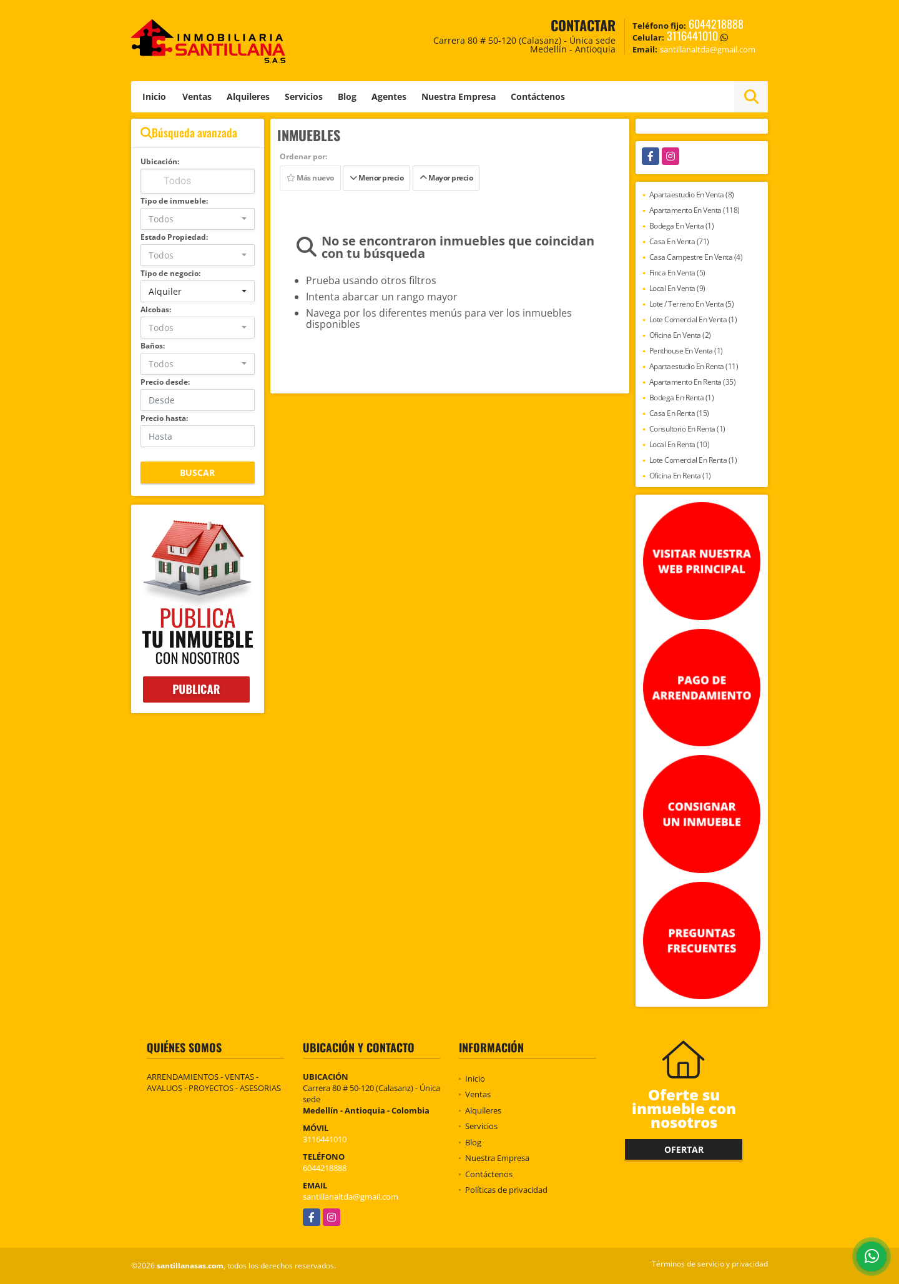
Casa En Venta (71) (679, 241)
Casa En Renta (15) (679, 413)
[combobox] (197, 219)
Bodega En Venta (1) (681, 225)
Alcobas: (155, 309)
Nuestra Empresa (458, 96)
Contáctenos (538, 96)
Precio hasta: (164, 418)
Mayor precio (446, 177)
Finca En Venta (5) (677, 272)
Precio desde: (165, 382)
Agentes (388, 96)
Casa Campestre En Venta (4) (696, 257)
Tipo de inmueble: (174, 200)
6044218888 (716, 24)
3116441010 (692, 35)
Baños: (152, 345)
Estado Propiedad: (174, 237)
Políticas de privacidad (506, 1189)
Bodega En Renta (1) (681, 397)
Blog (347, 96)
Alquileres (248, 96)
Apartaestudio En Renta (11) (694, 366)
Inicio (154, 96)
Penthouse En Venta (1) (686, 350)
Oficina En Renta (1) (680, 475)
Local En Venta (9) (677, 288)
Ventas (197, 96)
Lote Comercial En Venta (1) (693, 319)
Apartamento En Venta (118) (694, 210)
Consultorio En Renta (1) (687, 428)
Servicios (304, 96)
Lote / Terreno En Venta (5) (691, 304)
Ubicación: (159, 161)
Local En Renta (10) (679, 444)
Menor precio (376, 177)
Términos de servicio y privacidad (710, 1263)
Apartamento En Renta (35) (692, 382)
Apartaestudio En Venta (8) (691, 194)
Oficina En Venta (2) (680, 335)
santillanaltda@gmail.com (350, 1196)
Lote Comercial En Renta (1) (693, 460)
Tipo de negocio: (170, 273)
